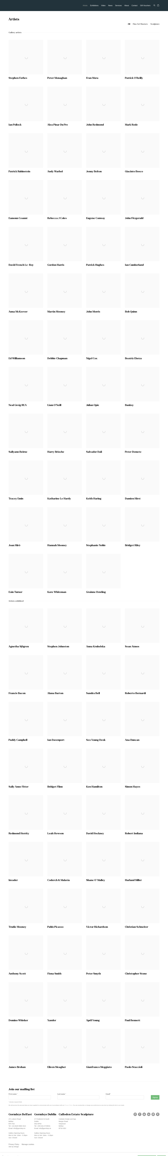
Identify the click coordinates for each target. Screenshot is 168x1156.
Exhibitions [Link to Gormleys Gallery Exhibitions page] (94, 5)
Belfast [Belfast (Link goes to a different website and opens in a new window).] (11, 1121)
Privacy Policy (68, 1105)
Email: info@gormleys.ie (17, 1128)
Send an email (153, 1114)
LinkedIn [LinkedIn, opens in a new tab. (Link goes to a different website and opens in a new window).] (148, 1114)
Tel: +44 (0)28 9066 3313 (17, 1126)
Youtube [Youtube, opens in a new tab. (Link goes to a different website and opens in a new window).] (144, 1114)
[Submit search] (154, 5)
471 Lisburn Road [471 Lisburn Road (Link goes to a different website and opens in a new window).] (15, 1119)
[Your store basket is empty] (158, 5)
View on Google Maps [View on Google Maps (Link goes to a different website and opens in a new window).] (157, 1114)
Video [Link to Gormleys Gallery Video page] (103, 5)
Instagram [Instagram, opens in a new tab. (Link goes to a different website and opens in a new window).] (135, 1114)
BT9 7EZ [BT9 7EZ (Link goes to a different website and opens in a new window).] (12, 1124)
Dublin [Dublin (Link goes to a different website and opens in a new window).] (36, 1121)
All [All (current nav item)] (129, 24)
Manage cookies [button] (28, 1144)
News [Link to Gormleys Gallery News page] (110, 5)
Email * (108, 1094)
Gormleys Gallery (20, 5)
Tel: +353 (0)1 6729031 (42, 1126)
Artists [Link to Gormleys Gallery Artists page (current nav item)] (85, 5)
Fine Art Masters (140, 24)
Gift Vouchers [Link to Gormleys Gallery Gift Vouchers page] (145, 5)
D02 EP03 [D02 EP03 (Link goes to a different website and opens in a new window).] (37, 1124)
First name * (13, 1094)
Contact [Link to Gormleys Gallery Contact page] (134, 5)
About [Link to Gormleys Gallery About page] (126, 5)
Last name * (61, 1094)
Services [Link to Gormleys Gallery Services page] (118, 5)
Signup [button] (155, 1097)
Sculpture (154, 24)
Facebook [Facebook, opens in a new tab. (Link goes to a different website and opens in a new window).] (139, 1114)
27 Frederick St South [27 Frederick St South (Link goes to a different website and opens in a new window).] (41, 1119)
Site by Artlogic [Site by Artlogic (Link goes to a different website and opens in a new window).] (14, 1147)
